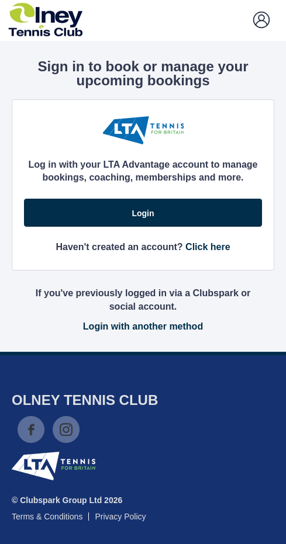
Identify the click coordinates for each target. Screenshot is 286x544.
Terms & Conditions (47, 516)
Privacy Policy (120, 516)
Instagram (66, 429)
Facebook (31, 429)
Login (143, 213)
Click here (207, 247)
